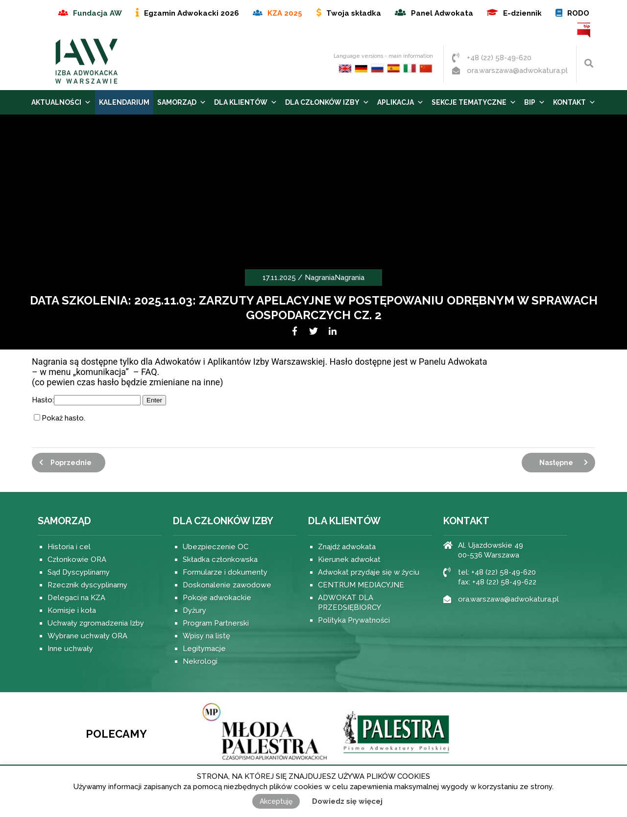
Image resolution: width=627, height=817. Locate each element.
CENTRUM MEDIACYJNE (361, 585)
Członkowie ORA (77, 559)
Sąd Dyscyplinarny (79, 572)
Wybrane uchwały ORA (87, 635)
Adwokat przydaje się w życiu (368, 572)
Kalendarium (124, 102)
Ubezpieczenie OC (215, 546)
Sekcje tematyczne (474, 102)
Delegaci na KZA (76, 597)
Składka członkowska (220, 559)
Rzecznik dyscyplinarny (87, 585)
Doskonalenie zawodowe (227, 585)
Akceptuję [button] (276, 801)
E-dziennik (522, 13)
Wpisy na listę (206, 635)
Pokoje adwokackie (217, 597)
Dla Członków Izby (327, 102)
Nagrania (320, 277)
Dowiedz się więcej (347, 801)
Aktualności (61, 102)
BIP (584, 30)
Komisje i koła (72, 610)
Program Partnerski (216, 623)
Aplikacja (400, 102)
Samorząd (181, 102)
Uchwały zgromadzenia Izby (96, 623)
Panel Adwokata (442, 13)
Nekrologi (200, 661)
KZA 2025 (284, 13)
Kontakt (574, 102)
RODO (578, 13)
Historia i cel (69, 546)
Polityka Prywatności (354, 620)
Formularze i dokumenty (225, 572)
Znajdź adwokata (347, 546)
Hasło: (86, 400)
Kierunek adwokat (349, 559)
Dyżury (194, 610)
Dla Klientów (245, 102)
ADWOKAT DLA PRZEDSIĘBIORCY (349, 602)
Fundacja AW (97, 13)
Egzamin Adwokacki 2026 (191, 13)
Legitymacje (204, 648)
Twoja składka (353, 13)
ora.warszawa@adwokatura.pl (517, 70)
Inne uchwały (70, 648)
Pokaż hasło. (63, 418)
